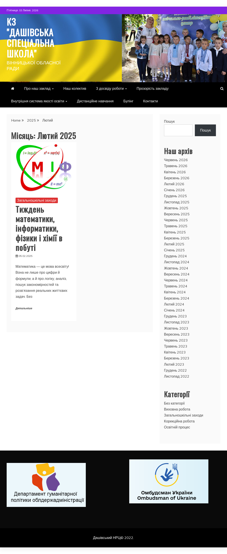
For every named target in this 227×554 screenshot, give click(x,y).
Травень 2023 (175, 346)
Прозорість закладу (152, 88)
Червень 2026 (176, 160)
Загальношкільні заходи (36, 200)
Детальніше (24, 308)
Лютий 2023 (174, 364)
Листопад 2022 (176, 376)
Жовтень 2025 (176, 208)
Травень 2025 (175, 226)
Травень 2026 (175, 166)
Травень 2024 (175, 286)
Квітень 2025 (175, 232)
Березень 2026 (176, 178)
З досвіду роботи (110, 88)
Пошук (169, 121)
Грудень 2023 (175, 316)
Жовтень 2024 (176, 268)
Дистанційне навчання (95, 101)
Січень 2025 (174, 250)
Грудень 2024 (175, 256)
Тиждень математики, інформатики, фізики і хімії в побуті (39, 228)
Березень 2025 (176, 238)
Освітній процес (177, 427)
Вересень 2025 (177, 214)
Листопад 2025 (176, 202)
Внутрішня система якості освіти (37, 101)
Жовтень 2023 (176, 328)
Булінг (128, 101)
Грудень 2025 (175, 196)
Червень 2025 (176, 220)
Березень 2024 (176, 298)
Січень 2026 (174, 190)
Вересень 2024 (177, 274)
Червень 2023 (176, 340)
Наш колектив (74, 88)
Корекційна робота (179, 421)
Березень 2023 (176, 358)
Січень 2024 (174, 310)
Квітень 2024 (175, 292)
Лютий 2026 (174, 184)
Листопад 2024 (176, 262)
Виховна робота (177, 409)
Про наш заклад (37, 88)
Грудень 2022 (175, 370)
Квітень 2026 (175, 172)
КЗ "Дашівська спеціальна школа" (30, 37)
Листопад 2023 (176, 322)
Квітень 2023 (175, 352)
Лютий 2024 (174, 304)
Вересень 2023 (177, 334)
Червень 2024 (176, 280)
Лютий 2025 (174, 244)
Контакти (150, 101)
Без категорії (174, 403)
